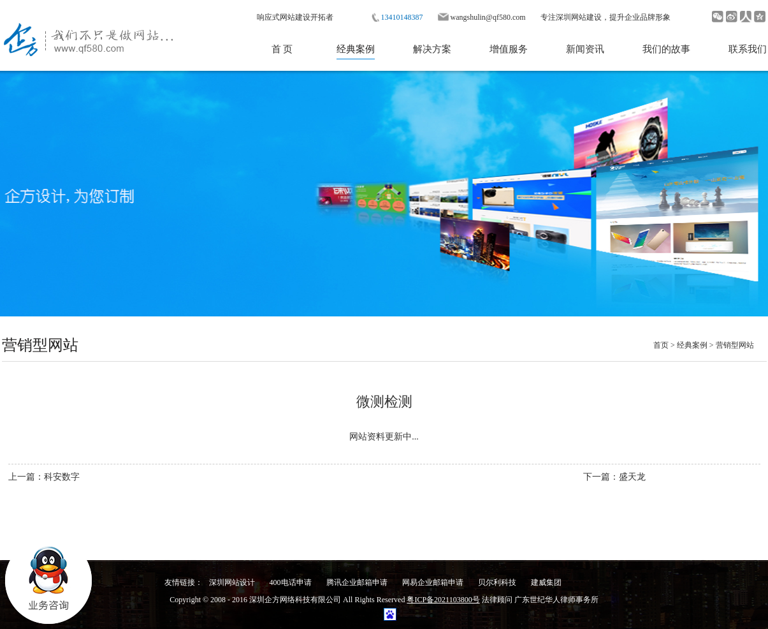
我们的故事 (666, 49)
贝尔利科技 (497, 582)
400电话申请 (291, 582)
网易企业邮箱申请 (432, 582)
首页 (661, 345)
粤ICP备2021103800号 (443, 599)
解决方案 (432, 49)
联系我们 (747, 49)
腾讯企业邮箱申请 (357, 582)
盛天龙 (632, 477)
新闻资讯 (585, 49)
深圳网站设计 (232, 582)
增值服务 (508, 49)
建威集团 (546, 582)
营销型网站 (735, 345)
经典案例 (356, 49)
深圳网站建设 (579, 17)
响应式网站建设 (283, 17)
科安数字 (62, 477)
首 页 (282, 49)
